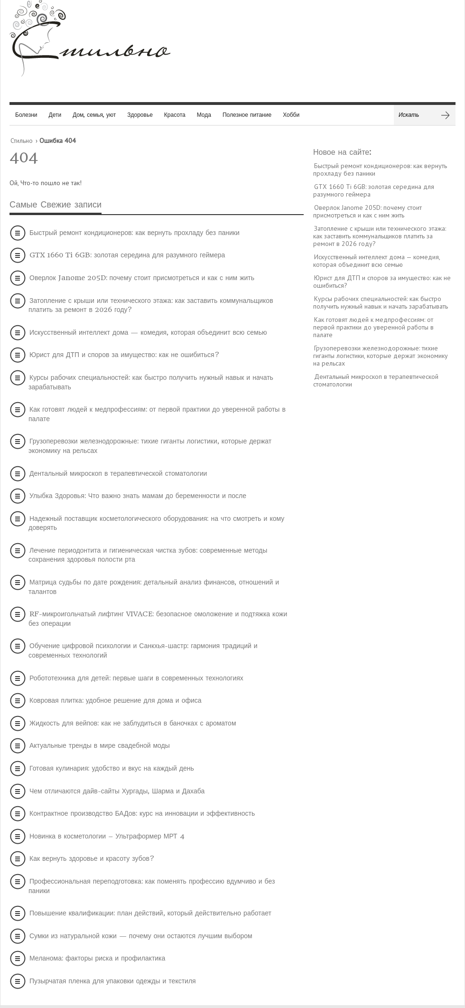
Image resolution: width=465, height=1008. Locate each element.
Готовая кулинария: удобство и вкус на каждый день (111, 768)
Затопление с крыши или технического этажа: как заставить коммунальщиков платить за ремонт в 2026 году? (150, 305)
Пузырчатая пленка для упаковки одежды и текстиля (112, 981)
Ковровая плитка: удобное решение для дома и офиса (115, 700)
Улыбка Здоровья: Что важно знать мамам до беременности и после (137, 495)
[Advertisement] (384, 540)
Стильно (21, 140)
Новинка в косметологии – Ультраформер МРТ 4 (107, 836)
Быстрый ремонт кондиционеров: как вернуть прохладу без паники (134, 232)
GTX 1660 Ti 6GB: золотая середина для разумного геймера (127, 255)
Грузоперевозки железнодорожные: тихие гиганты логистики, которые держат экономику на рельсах (149, 446)
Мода (204, 114)
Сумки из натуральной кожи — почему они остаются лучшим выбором (140, 936)
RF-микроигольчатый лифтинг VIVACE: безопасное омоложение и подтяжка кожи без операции (157, 619)
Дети (55, 114)
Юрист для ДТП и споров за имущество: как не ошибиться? (124, 354)
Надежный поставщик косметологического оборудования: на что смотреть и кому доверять (156, 523)
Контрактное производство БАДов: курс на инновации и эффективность (142, 813)
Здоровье (140, 114)
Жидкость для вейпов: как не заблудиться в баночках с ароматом (132, 723)
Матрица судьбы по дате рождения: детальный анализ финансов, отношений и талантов (153, 587)
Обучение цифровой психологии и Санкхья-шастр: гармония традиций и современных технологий (143, 650)
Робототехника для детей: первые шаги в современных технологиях (136, 678)
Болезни (26, 114)
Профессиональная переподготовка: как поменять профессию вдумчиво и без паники (151, 886)
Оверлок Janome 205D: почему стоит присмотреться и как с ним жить (141, 277)
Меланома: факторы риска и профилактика (97, 958)
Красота (175, 114)
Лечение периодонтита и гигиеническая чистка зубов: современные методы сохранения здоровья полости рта (147, 555)
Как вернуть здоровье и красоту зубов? (92, 858)
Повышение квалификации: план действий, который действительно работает (150, 913)
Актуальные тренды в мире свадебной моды (99, 745)
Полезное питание (247, 114)
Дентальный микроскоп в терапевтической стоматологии (118, 473)
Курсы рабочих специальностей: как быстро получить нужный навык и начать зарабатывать (150, 382)
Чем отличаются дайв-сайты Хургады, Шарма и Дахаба (117, 791)
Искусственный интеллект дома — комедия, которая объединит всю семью (148, 332)
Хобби (291, 114)
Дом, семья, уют (94, 114)
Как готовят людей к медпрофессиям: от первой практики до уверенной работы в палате (157, 414)
